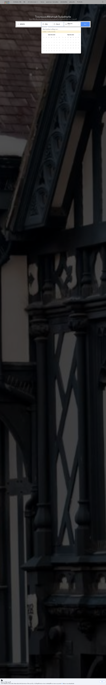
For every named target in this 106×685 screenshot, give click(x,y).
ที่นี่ (62, 683)
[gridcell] (54, 39)
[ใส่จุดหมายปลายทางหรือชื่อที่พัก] (30, 24)
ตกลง (102, 681)
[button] (43, 34)
